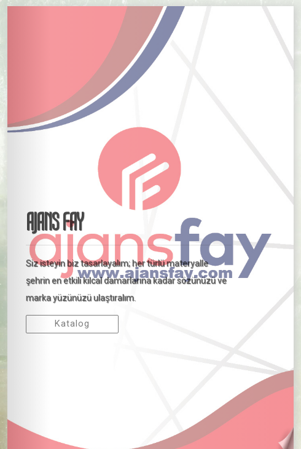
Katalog (72, 323)
